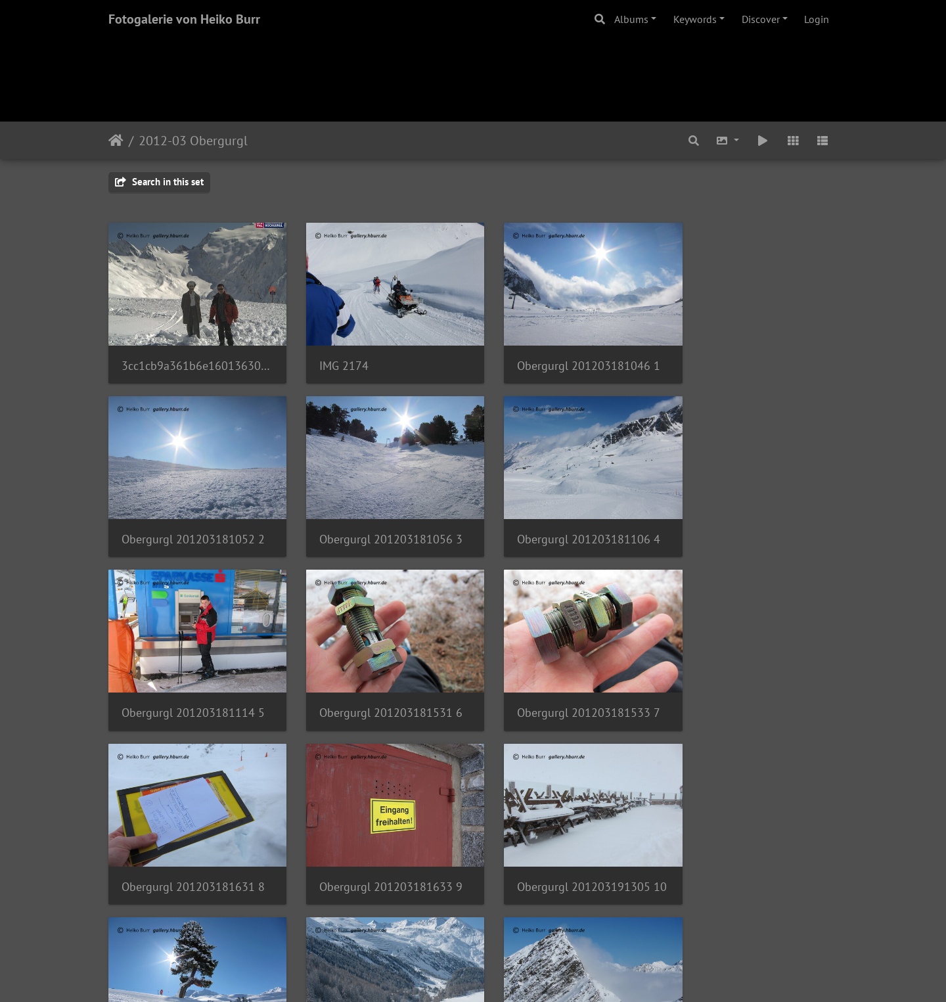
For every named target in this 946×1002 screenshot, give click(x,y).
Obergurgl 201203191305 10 (753, 691)
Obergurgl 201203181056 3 (192, 525)
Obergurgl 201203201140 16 (753, 857)
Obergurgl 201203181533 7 (192, 691)
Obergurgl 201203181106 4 (379, 525)
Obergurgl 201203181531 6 (753, 525)
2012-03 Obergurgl (193, 140)
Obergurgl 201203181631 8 (379, 691)
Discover (761, 19)
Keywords (695, 19)
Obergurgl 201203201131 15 (566, 857)
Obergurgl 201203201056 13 (379, 857)
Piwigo (500, 974)
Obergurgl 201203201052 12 (192, 857)
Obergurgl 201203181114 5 (566, 525)
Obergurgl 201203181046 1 (566, 358)
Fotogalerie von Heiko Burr (184, 19)
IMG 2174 (333, 358)
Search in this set (159, 181)
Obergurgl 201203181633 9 (566, 691)
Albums (631, 19)
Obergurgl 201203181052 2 (753, 358)
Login (816, 19)
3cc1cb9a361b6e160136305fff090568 (192, 358)
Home (116, 140)
